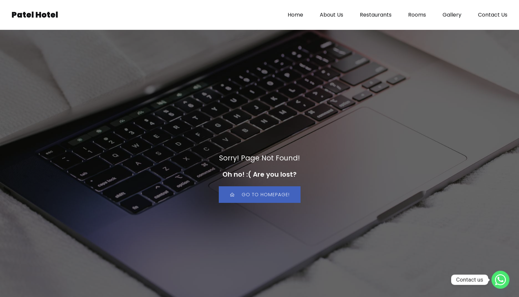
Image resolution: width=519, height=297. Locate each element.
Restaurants (376, 15)
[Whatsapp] (500, 280)
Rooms (417, 15)
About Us (331, 15)
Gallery (452, 15)
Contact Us (492, 15)
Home (295, 15)
